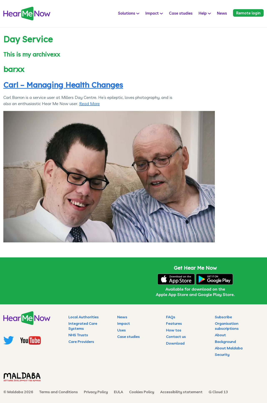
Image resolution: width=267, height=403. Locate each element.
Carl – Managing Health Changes (63, 84)
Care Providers (81, 341)
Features (174, 323)
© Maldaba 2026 (18, 391)
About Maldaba (229, 348)
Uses (121, 330)
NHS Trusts (78, 334)
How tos (173, 330)
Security (222, 354)
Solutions (126, 13)
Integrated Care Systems (82, 326)
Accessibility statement (181, 391)
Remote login (248, 12)
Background (225, 341)
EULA (118, 391)
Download (175, 343)
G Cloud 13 (218, 391)
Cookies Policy (141, 391)
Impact (152, 13)
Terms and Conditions (58, 391)
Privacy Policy (96, 391)
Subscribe (223, 317)
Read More (89, 103)
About (220, 334)
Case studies (181, 13)
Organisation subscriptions (227, 326)
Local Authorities (83, 317)
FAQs (170, 317)
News (222, 13)
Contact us (176, 336)
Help (203, 13)
